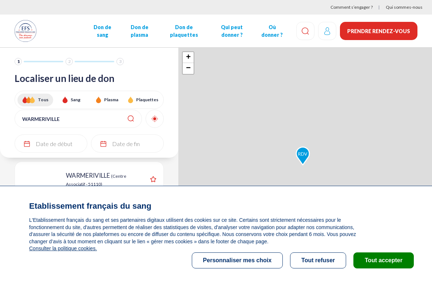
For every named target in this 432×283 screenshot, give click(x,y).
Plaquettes (147, 99)
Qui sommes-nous (404, 7)
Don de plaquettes (184, 31)
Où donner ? (272, 31)
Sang (75, 99)
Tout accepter (384, 260)
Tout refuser (318, 260)
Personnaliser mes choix (237, 260)
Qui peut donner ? (232, 31)
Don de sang (102, 31)
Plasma (111, 99)
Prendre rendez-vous (378, 31)
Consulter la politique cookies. (63, 248)
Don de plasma (139, 31)
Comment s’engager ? (351, 7)
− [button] (188, 68)
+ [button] (188, 57)
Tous (43, 99)
